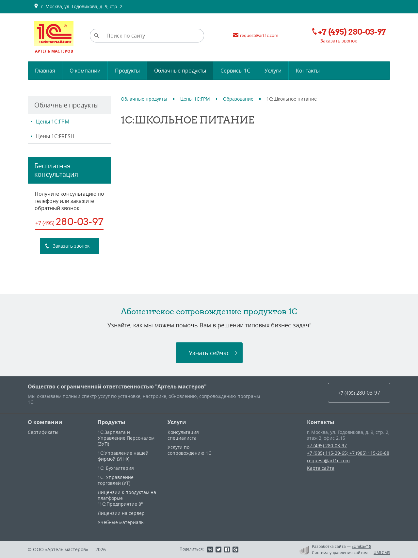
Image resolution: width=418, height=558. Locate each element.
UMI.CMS (382, 552)
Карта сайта (320, 468)
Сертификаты (43, 432)
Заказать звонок (338, 41)
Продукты (111, 422)
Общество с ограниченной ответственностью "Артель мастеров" (117, 386)
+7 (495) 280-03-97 (327, 445)
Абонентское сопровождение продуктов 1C (209, 311)
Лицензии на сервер (121, 513)
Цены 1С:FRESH (55, 136)
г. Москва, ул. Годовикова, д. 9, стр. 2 (78, 6)
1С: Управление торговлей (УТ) (116, 480)
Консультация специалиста (183, 435)
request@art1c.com (328, 460)
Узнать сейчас (209, 353)
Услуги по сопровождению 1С (189, 450)
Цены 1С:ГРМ (52, 121)
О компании (45, 422)
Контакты (320, 422)
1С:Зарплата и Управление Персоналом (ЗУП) (126, 438)
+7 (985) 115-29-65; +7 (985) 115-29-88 (348, 453)
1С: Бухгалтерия (116, 468)
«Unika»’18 (361, 546)
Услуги (177, 422)
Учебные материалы (121, 522)
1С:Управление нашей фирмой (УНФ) (123, 456)
